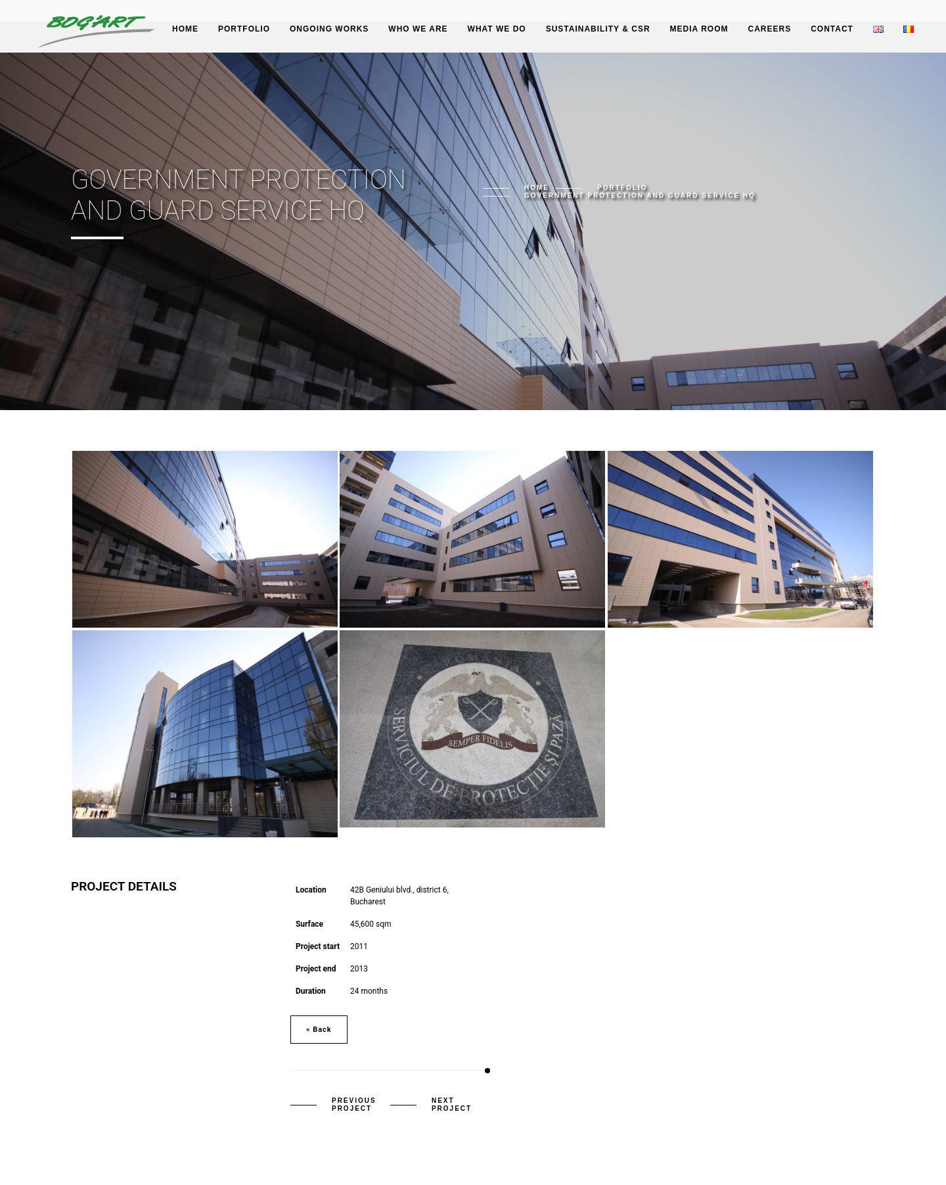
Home (185, 29)
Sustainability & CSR (598, 29)
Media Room (699, 29)
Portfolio (244, 29)
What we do (497, 29)
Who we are (417, 29)
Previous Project (354, 1104)
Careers (769, 29)
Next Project (452, 1104)
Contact (832, 29)
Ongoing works (329, 29)
